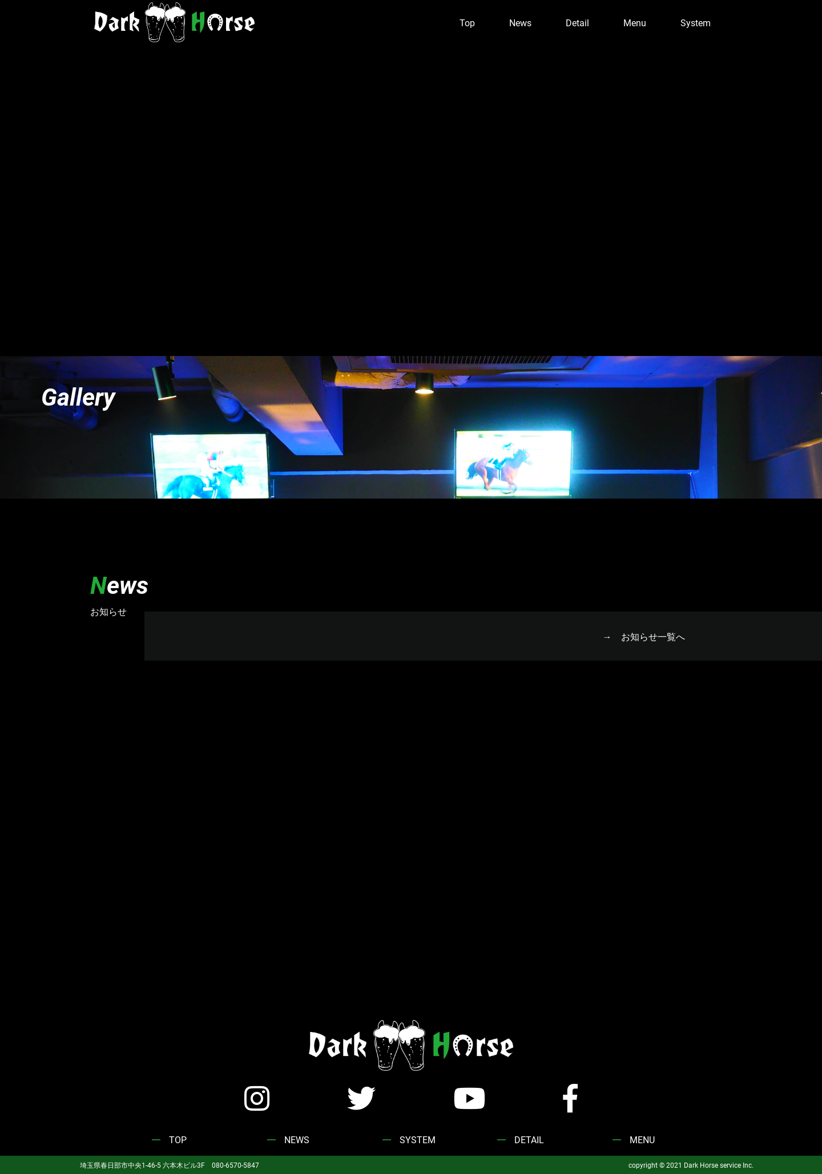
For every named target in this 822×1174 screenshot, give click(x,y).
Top (467, 23)
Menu (634, 23)
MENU (642, 1139)
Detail (577, 23)
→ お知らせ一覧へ (644, 636)
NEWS (296, 1139)
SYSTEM (418, 1139)
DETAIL (529, 1139)
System (695, 23)
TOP (178, 1139)
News (520, 23)
